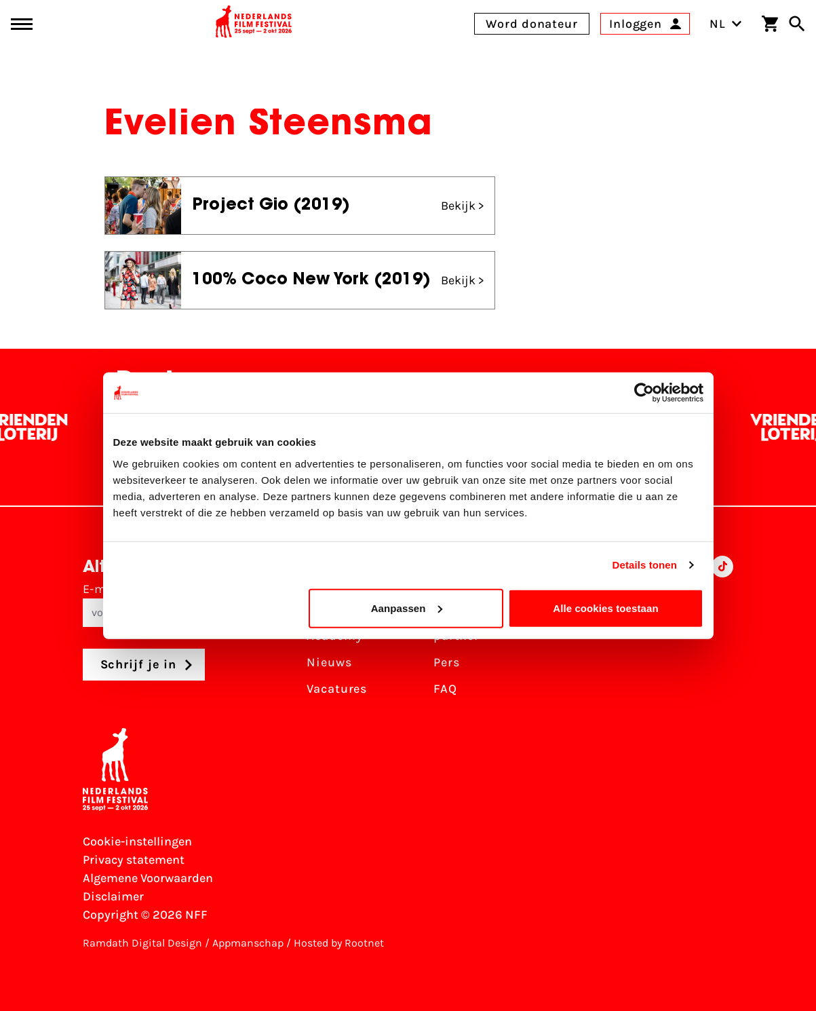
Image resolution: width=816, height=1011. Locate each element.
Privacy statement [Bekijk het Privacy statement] (133, 859)
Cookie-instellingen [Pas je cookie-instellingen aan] (137, 841)
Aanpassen (406, 607)
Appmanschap (248, 942)
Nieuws (329, 662)
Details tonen (645, 565)
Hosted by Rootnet (339, 942)
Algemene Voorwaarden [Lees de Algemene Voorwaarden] (148, 878)
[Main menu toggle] (22, 24)
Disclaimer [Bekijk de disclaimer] (113, 896)
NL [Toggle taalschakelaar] (726, 23)
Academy (334, 635)
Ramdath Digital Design (142, 942)
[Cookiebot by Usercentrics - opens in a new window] (644, 393)
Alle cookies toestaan (606, 607)
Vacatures (337, 688)
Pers (446, 662)
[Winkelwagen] (770, 24)
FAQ (445, 688)
